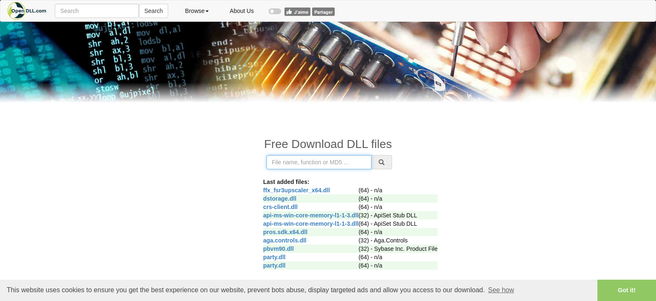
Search (153, 11)
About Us (242, 11)
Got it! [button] (627, 290)
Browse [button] (197, 11)
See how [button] (501, 289)
